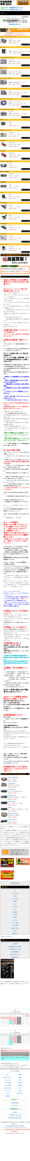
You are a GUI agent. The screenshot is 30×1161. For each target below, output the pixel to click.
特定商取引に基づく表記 (15, 949)
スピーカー (15, 906)
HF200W (10, 807)
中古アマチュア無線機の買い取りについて (13, 7)
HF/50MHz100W (12, 795)
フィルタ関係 (15, 925)
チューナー (15, 920)
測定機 (19, 1077)
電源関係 (15, 912)
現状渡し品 (15, 933)
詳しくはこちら (25, 44)
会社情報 (15, 943)
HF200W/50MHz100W (13, 813)
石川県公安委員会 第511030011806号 (15, 1125)
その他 (15, 930)
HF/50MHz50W (11, 783)
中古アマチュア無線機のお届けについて (12, 9)
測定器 (15, 917)
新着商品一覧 (15, 957)
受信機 (15, 901)
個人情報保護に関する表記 (15, 946)
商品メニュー (4, 13)
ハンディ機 (15, 898)
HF (15, 890)
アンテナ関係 (15, 922)
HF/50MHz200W (12, 789)
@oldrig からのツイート (6, 936)
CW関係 (15, 914)
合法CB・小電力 (15, 928)
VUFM (15, 896)
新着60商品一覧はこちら (15, 24)
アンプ (15, 904)
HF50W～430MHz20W (13, 777)
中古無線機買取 (15, 951)
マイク (15, 909)
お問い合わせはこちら (15, 954)
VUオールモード (15, 893)
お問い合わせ (15, 1105)
